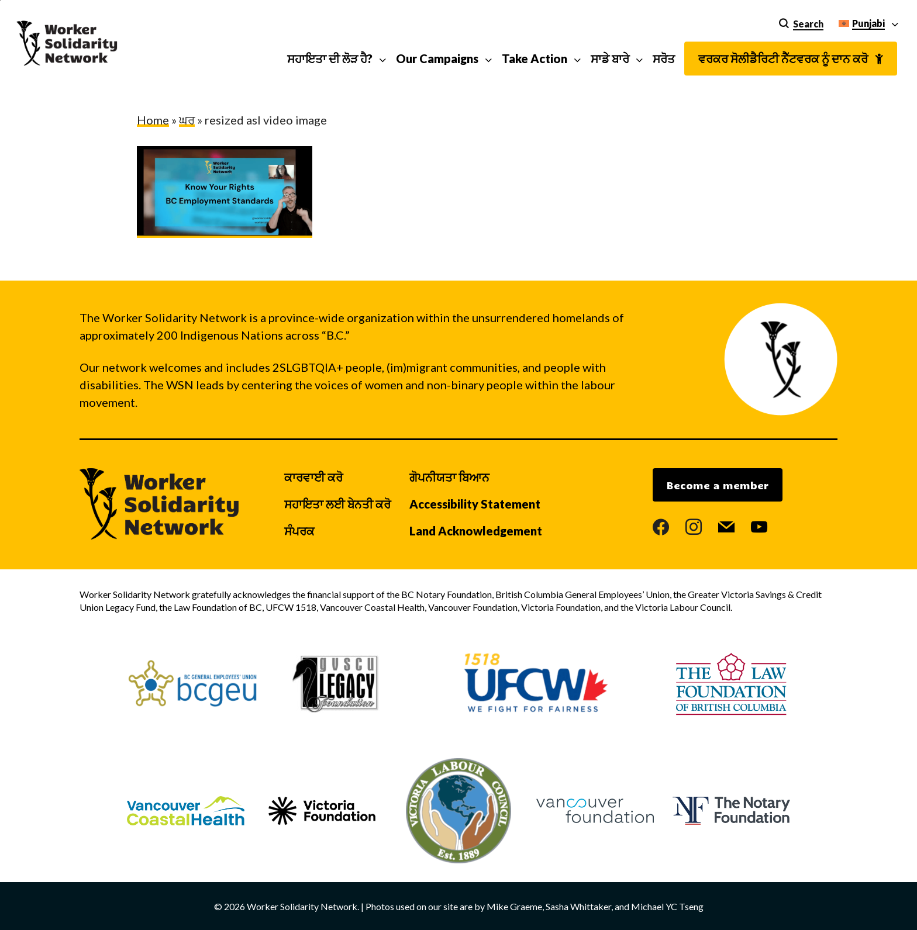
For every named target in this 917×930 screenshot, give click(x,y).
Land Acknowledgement (475, 531)
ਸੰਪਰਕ (299, 531)
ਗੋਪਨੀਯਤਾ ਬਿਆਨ (449, 477)
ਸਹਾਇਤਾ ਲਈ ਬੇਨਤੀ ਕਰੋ (337, 504)
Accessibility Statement (474, 504)
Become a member (717, 485)
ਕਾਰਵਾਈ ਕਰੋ (313, 477)
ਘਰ (187, 120)
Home (153, 120)
